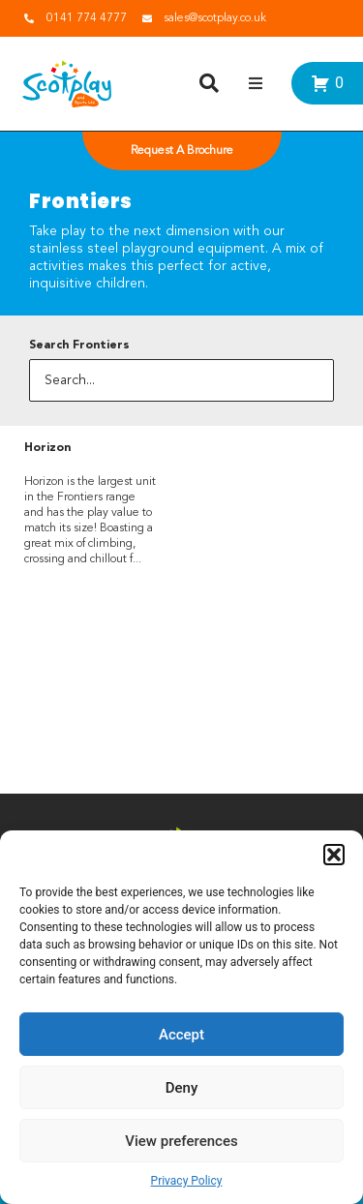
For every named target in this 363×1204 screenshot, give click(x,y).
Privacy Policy (187, 1181)
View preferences (181, 1141)
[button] (334, 854)
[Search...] (181, 380)
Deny (182, 1088)
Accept (181, 1034)
